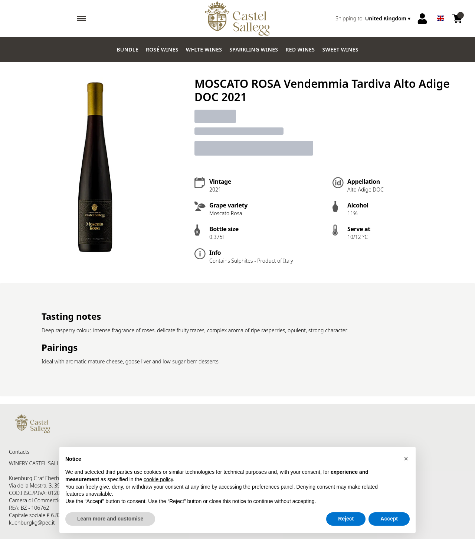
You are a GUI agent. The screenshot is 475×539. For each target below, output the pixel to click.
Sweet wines (340, 49)
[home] (237, 18)
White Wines (204, 49)
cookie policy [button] (158, 479)
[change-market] (373, 18)
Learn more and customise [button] (110, 519)
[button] (406, 459)
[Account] (422, 18)
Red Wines (300, 49)
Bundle (127, 49)
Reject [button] (346, 519)
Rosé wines (162, 49)
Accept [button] (389, 519)
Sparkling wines (253, 49)
